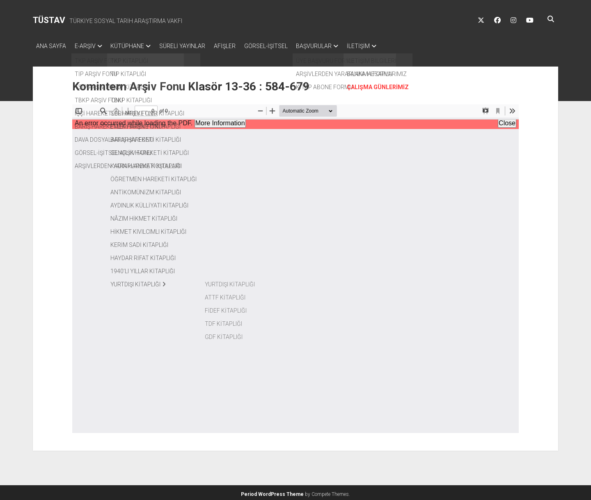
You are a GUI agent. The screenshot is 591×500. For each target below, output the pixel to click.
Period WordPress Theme (272, 492)
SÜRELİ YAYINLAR (194, 46)
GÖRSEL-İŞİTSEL (285, 46)
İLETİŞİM (384, 46)
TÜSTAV (49, 20)
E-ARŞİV (88, 46)
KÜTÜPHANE (135, 46)
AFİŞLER (240, 46)
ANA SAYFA (51, 46)
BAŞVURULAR (337, 46)
